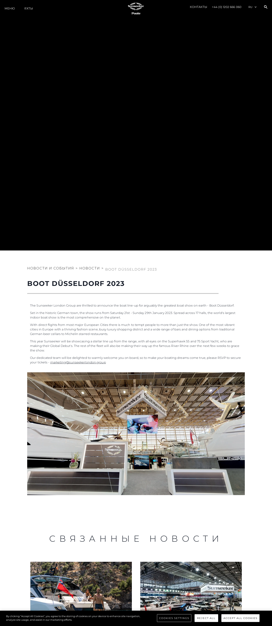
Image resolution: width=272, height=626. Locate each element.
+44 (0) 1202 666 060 (226, 7)
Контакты (198, 7)
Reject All (206, 621)
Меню (10, 8)
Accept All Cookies (240, 621)
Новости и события (50, 268)
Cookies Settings (174, 621)
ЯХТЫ (28, 8)
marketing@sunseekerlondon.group (78, 362)
